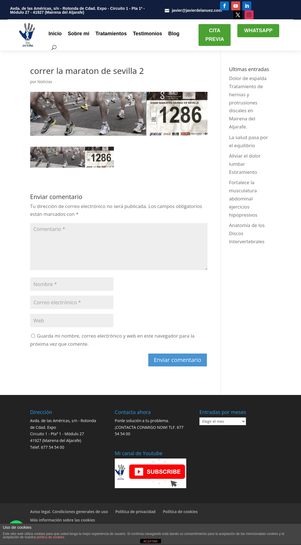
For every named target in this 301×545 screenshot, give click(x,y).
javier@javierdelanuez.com (197, 10)
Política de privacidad (135, 511)
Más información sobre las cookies (62, 520)
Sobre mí (78, 33)
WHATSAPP (258, 30)
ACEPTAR (150, 541)
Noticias (44, 81)
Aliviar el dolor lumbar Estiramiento (245, 164)
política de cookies (50, 537)
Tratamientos (111, 33)
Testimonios (147, 33)
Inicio (55, 33)
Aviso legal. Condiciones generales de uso (69, 511)
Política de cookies (180, 511)
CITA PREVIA (214, 35)
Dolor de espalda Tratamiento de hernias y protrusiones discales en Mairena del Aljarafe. (247, 102)
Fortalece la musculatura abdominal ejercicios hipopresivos (243, 198)
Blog (174, 33)
